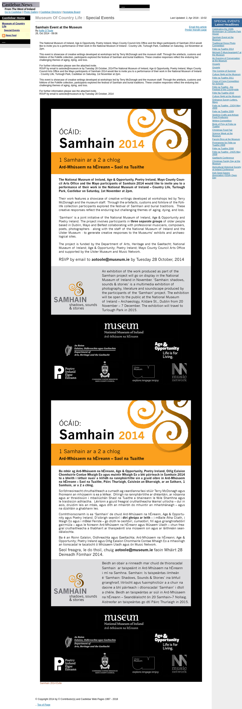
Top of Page (43, 704)
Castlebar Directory (50, 12)
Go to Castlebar (13, 12)
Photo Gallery (31, 12)
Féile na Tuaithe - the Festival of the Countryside (225, 88)
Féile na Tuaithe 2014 (223, 49)
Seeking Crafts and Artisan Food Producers (225, 116)
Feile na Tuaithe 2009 (223, 111)
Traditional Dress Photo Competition (224, 44)
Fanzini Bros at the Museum (226, 139)
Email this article (198, 27)
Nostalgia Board (71, 12)
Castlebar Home (13, 18)
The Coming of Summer (224, 71)
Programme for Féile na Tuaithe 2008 (224, 143)
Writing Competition (222, 120)
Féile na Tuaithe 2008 (223, 148)
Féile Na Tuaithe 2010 (223, 93)
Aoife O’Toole (46, 30)
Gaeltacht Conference (223, 158)
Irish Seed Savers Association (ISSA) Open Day (224, 175)
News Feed (11, 35)
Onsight (216, 64)
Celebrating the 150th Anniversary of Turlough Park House (226, 31)
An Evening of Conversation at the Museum (226, 59)
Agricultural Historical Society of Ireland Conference (226, 168)
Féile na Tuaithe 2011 (223, 78)
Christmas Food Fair (222, 130)
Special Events (12, 30)
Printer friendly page (196, 29)
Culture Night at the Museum (226, 74)
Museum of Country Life (58, 18)
